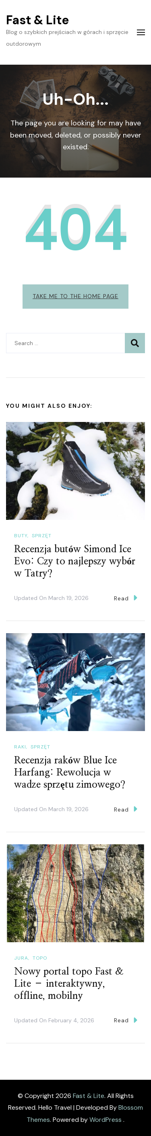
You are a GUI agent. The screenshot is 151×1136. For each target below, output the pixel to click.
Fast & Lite (37, 20)
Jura (21, 958)
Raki (20, 747)
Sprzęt (42, 535)
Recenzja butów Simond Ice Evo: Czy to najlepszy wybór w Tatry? (74, 562)
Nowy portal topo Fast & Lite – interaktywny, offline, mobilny (69, 984)
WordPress (105, 1119)
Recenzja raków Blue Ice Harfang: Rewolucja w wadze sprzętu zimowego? (69, 773)
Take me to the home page (75, 296)
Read (125, 597)
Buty (20, 535)
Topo (40, 958)
